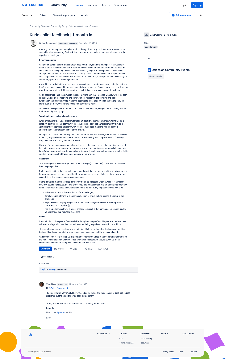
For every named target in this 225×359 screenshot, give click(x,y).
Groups (45, 26)
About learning (146, 338)
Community (59, 5)
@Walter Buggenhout (58, 288)
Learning (92, 4)
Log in (184, 5)
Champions (120, 4)
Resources (144, 343)
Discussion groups (64, 15)
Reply (48, 318)
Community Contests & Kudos (84, 26)
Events (106, 4)
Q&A (43, 15)
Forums (79, 4)
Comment (45, 249)
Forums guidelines (126, 343)
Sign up (197, 5)
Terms (181, 352)
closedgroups (151, 47)
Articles (85, 15)
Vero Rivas (51, 284)
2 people (60, 312)
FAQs (121, 338)
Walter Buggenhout (48, 43)
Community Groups (59, 26)
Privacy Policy (168, 352)
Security (193, 352)
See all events (155, 76)
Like (48, 312)
